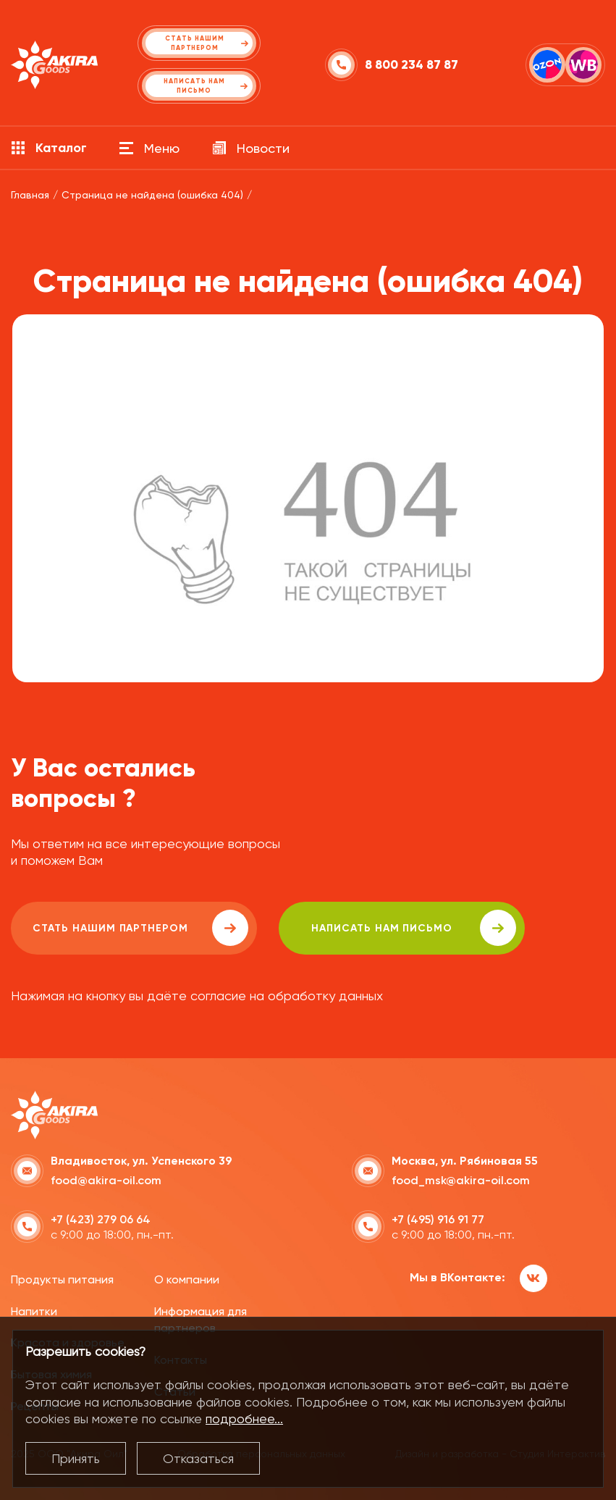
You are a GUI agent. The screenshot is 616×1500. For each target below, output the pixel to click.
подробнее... (244, 1418)
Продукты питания (62, 1279)
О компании (186, 1279)
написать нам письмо (413, 928)
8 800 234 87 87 (411, 64)
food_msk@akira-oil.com (461, 1180)
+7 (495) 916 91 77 (438, 1219)
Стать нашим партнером (140, 928)
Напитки (34, 1311)
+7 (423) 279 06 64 (101, 1219)
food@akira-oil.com (106, 1180)
